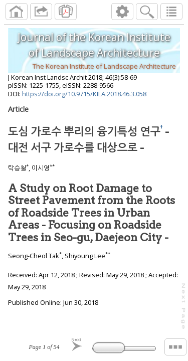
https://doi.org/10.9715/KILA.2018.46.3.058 (84, 93)
